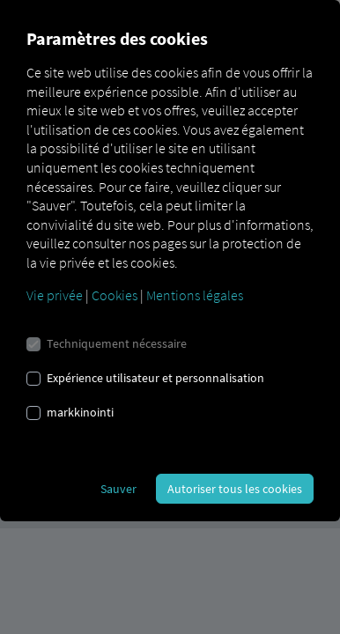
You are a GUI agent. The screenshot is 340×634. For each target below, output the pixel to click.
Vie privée (54, 295)
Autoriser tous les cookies (234, 489)
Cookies (114, 295)
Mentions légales (194, 295)
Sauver (118, 489)
